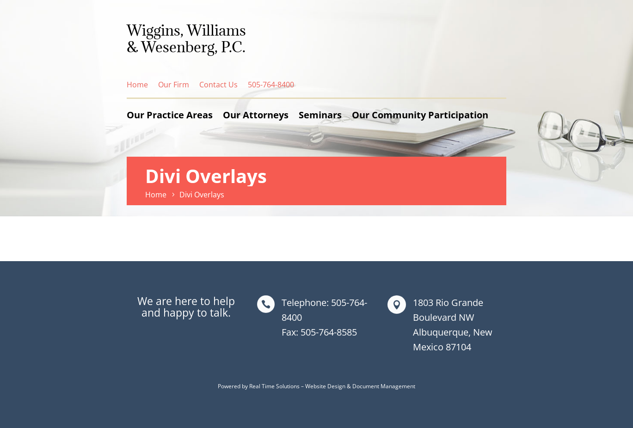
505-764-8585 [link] (329, 332)
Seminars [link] (320, 115)
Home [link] (137, 84)
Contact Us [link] (218, 84)
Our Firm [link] (173, 84)
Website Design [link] (325, 386)
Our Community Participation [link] (420, 115)
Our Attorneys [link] (256, 115)
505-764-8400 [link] (271, 84)
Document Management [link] (383, 386)
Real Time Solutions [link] (274, 386)
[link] (157, 195)
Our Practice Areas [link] (170, 115)
